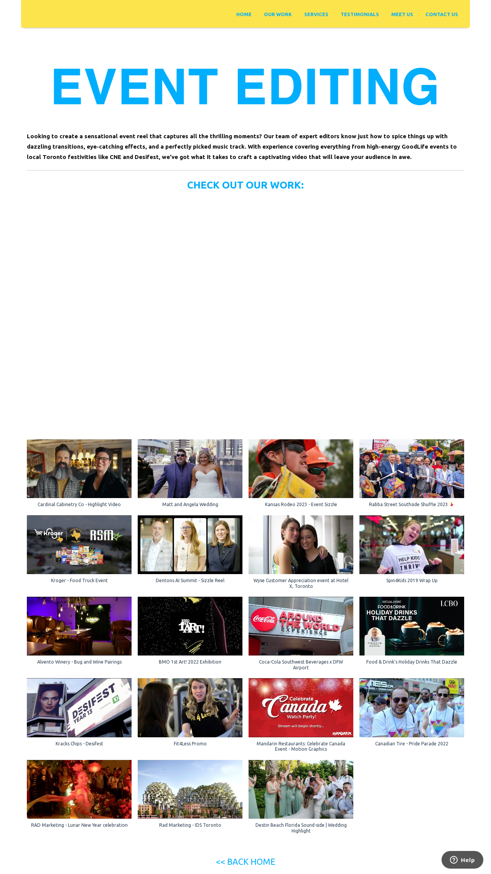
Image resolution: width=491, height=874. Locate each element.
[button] (79, 477)
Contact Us (441, 14)
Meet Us (402, 14)
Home (244, 14)
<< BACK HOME (245, 861)
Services (316, 14)
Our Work (278, 14)
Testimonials (360, 14)
